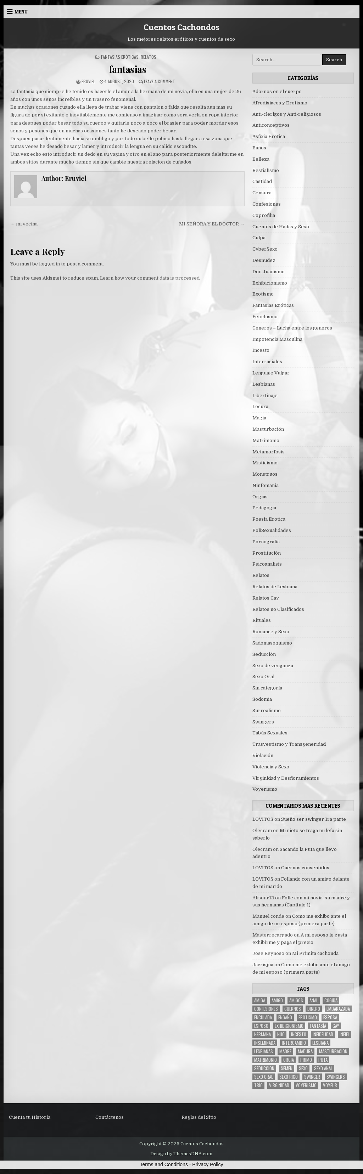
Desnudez (263, 260)
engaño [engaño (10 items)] (285, 1017)
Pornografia (266, 541)
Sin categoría (267, 688)
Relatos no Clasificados (278, 609)
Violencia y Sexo (270, 766)
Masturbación (268, 429)
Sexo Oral (263, 676)
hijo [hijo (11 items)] (281, 1034)
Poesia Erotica (268, 519)
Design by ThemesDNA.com (181, 1153)
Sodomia (262, 699)
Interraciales (267, 361)
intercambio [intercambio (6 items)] (294, 1043)
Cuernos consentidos (305, 867)
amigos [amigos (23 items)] (296, 1000)
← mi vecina (24, 224)
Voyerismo (264, 789)
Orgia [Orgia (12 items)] (288, 1059)
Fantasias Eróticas (120, 57)
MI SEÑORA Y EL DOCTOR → (212, 224)
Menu (21, 12)
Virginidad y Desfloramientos (285, 778)
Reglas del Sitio (199, 1117)
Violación (262, 755)
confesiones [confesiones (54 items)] (266, 1009)
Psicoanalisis (267, 564)
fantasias (127, 69)
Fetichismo (265, 316)
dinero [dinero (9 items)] (313, 1009)
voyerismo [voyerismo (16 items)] (306, 1085)
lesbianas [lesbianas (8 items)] (263, 1051)
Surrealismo (266, 710)
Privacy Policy (207, 1164)
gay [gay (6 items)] (336, 1026)
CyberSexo (265, 249)
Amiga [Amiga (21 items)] (259, 1000)
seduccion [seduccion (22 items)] (264, 1068)
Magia (259, 417)
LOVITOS (262, 819)
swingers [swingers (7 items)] (335, 1076)
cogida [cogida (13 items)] (330, 1000)
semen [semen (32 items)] (286, 1068)
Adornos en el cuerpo (277, 91)
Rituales (261, 620)
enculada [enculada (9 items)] (263, 1017)
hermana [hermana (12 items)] (262, 1034)
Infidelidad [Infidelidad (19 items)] (323, 1034)
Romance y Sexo (270, 631)
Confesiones (266, 204)
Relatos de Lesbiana (274, 586)
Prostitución (266, 553)
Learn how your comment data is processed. (150, 278)
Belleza (260, 159)
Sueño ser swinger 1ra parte (313, 819)
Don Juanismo (268, 271)
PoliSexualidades (271, 530)
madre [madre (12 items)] (285, 1051)
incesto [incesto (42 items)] (298, 1034)
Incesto (260, 350)
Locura (260, 406)
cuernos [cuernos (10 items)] (292, 1009)
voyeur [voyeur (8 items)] (330, 1085)
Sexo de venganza (272, 665)
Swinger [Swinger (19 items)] (312, 1076)
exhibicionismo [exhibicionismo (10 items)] (289, 1026)
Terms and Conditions (164, 1164)
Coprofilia (263, 215)
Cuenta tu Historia (29, 1117)
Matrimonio (265, 440)
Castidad (262, 181)
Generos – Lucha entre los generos (292, 328)
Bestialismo (265, 170)
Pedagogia (264, 507)
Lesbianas (263, 384)
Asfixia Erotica (268, 136)
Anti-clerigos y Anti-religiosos (286, 114)
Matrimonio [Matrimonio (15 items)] (265, 1059)
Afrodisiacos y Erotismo (279, 102)
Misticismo (265, 462)
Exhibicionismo (269, 283)
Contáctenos (109, 1117)
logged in (49, 264)
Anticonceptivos (271, 125)
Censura (262, 192)
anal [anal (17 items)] (313, 1000)
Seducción (264, 654)
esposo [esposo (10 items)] (261, 1026)
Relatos (148, 57)
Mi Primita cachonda (315, 953)
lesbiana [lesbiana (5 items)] (320, 1043)
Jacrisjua (262, 964)
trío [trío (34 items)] (258, 1085)
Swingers (263, 722)
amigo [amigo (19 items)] (277, 1000)
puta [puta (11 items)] (323, 1059)
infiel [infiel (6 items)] (345, 1034)
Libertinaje (265, 395)
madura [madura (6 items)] (305, 1051)
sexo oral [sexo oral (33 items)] (263, 1076)
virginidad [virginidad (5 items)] (279, 1085)
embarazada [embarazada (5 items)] (338, 1009)
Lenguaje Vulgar (271, 373)
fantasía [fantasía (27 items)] (318, 1026)
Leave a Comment (159, 81)
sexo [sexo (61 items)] (303, 1068)
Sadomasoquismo (272, 643)
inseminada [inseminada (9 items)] (264, 1043)
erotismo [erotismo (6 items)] (307, 1017)
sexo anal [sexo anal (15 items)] (323, 1068)
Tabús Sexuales (269, 732)
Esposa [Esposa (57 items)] (330, 1017)
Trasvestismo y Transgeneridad (289, 744)
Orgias (260, 496)
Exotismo (263, 294)
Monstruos (265, 474)
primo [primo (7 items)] (306, 1059)
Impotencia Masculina (277, 339)
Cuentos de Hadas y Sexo (280, 226)
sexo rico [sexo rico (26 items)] (288, 1076)
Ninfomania (265, 485)
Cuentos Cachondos (181, 27)
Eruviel (88, 81)
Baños (259, 147)
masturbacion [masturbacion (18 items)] (333, 1051)
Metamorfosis (268, 451)
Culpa (259, 237)
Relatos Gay (265, 598)
